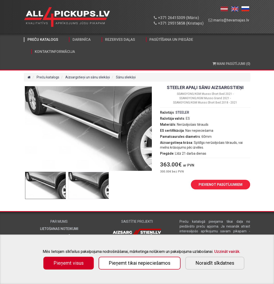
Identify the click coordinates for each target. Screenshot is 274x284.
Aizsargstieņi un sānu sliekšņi (87, 77)
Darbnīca (82, 39)
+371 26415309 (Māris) (176, 17)
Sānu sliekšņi (126, 77)
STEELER (182, 112)
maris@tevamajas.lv (228, 20)
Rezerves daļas (120, 39)
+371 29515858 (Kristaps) (179, 23)
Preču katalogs (42, 39)
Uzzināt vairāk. (227, 251)
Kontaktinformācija (55, 51)
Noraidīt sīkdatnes (214, 263)
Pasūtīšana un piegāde (171, 39)
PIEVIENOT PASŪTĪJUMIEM (216, 184)
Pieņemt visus (68, 263)
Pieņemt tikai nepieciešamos (139, 263)
